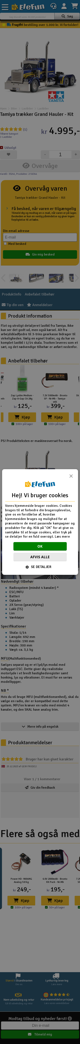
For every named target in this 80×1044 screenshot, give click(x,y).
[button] (40, 567)
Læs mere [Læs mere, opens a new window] (62, 537)
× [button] (71, 477)
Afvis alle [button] (40, 557)
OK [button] (39, 546)
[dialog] (40, 522)
